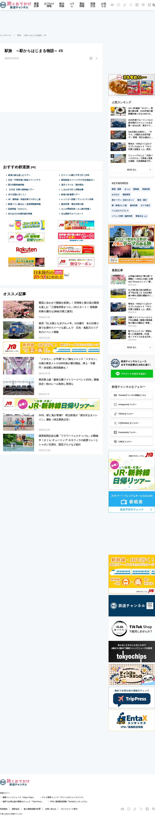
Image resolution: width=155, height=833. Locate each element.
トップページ (5, 35)
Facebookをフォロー (125, 432)
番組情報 (81, 5)
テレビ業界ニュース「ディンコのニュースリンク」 (63, 797)
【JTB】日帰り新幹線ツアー (21, 189)
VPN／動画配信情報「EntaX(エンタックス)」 (69, 801)
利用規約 (3, 809)
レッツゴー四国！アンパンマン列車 (77, 199)
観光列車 (134, 205)
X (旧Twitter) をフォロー (126, 423)
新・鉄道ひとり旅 (119, 205)
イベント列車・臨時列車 (122, 216)
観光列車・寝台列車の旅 (72, 204)
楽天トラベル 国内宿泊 (72, 185)
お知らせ (103, 5)
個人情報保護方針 (31, 809)
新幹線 (136, 189)
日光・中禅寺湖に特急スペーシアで (24, 180)
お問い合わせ (50, 809)
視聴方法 (92, 5)
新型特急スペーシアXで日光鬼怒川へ (78, 180)
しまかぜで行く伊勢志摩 (72, 189)
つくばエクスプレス (120, 211)
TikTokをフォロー (124, 413)
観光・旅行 (142, 200)
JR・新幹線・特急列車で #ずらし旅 (24, 199)
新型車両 (126, 194)
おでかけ (115, 194)
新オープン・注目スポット (123, 200)
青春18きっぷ (141, 216)
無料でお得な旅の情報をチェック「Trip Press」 (23, 801)
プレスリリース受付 (69, 809)
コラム (71, 5)
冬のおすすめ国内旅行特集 (20, 214)
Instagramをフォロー (125, 404)
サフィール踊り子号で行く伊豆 (75, 175)
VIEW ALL (132, 169)
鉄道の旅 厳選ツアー (70, 194)
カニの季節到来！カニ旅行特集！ (76, 209)
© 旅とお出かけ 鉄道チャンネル (11, 814)
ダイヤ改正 (145, 205)
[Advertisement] (77, 22)
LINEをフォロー (123, 441)
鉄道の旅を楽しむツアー (19, 175)
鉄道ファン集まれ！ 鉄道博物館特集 (24, 204)
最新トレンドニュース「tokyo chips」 (19, 797)
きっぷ (127, 189)
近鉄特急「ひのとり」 (18, 209)
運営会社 (15, 809)
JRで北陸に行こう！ (17, 194)
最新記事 (36, 5)
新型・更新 (116, 189)
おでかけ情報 (49, 5)
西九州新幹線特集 (16, 185)
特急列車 (146, 189)
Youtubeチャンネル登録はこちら (130, 395)
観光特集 (61, 5)
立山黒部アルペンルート (72, 214)
